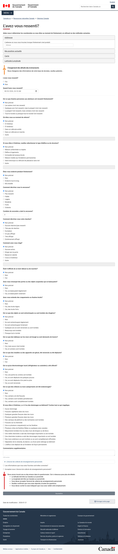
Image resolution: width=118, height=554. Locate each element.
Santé (5, 539)
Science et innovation (84, 529)
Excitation (7, 231)
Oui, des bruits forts (11, 309)
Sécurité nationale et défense (49, 529)
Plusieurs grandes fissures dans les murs (18, 417)
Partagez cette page (102, 501)
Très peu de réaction (11, 228)
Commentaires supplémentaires (14, 448)
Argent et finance (83, 526)
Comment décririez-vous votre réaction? (17, 219)
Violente (7, 207)
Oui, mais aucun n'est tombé (14, 346)
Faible (6, 196)
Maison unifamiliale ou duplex (14, 150)
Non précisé (8, 103)
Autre (6, 135)
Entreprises (6, 533)
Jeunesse (81, 539)
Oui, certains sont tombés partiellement (17, 399)
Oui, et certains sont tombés (14, 349)
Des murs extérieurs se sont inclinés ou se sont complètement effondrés (29, 439)
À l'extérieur (8, 126)
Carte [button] (7, 56)
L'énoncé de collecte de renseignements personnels (24, 462)
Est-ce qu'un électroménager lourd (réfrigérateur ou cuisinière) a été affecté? (30, 366)
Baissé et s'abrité (10, 255)
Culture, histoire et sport (47, 533)
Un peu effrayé (9, 234)
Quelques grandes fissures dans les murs (18, 414)
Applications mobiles (21, 549)
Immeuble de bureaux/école (14, 155)
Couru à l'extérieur (10, 258)
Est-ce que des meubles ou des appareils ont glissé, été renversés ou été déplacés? (32, 353)
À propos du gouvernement (86, 515)
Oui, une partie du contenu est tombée (17, 375)
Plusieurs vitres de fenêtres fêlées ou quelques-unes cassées (25, 428)
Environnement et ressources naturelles (52, 526)
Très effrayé (8, 236)
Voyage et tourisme (9, 529)
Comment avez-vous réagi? (12, 243)
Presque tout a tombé (11, 333)
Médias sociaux (8, 549)
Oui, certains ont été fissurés (14, 396)
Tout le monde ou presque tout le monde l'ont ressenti (22, 114)
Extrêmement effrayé (11, 239)
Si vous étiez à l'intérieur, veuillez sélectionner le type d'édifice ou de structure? (31, 143)
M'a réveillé (8, 184)
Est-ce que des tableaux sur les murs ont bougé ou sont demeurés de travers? (30, 337)
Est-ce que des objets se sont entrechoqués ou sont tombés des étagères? (29, 313)
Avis (49, 549)
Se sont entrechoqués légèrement (15, 322)
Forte (6, 205)
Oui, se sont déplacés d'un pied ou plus (17, 380)
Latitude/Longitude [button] (13, 61)
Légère (6, 199)
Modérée (7, 202)
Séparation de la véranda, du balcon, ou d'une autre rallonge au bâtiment (29, 442)
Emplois (5, 522)
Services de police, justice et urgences (52, 536)
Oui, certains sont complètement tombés (18, 401)
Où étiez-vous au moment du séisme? (16, 117)
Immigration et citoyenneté (11, 526)
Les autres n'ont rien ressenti (14, 105)
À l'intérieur (8, 124)
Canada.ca (7, 18)
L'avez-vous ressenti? (10, 78)
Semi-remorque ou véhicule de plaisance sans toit (21, 161)
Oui (5, 82)
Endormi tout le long (11, 181)
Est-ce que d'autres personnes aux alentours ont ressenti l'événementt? (28, 99)
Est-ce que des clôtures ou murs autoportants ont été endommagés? (27, 387)
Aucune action (9, 249)
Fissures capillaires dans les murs (16, 412)
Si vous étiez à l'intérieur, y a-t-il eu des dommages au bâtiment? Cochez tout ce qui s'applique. (36, 405)
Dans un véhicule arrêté (12, 129)
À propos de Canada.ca (38, 549)
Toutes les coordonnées (10, 515)
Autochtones (81, 533)
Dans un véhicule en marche (14, 132)
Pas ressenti (8, 194)
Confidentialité (57, 549)
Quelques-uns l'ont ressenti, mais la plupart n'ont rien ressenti (25, 108)
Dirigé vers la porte (10, 252)
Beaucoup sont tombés (12, 330)
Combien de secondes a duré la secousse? (18, 211)
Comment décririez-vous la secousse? (16, 187)
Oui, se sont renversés (11, 383)
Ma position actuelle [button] (13, 51)
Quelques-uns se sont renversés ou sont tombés (21, 328)
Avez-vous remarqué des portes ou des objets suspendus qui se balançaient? (30, 282)
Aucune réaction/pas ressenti (14, 225)
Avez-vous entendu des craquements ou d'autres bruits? (23, 297)
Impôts (42, 522)
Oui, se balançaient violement (14, 294)
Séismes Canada (43, 18)
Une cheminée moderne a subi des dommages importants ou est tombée (29, 436)
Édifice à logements (11, 152)
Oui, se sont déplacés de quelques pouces (18, 377)
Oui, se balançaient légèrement (14, 291)
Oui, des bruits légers (11, 307)
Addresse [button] (9, 37)
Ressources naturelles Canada (23, 18)
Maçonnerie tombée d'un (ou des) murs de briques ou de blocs (25, 431)
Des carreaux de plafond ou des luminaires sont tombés (23, 420)
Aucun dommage (10, 409)
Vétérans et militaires (84, 536)
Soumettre (59, 493)
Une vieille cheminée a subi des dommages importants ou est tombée (28, 434)
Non (5, 84)
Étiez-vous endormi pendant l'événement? (17, 172)
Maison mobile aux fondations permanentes (19, 158)
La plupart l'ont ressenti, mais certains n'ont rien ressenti (23, 111)
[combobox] (39, 45)
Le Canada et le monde (85, 522)
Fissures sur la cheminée (12, 423)
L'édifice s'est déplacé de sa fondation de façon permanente (25, 445)
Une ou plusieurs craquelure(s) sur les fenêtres (20, 425)
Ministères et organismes (48, 515)
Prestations (6, 536)
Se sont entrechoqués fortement (15, 325)
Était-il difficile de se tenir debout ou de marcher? (20, 269)
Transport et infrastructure (48, 539)
